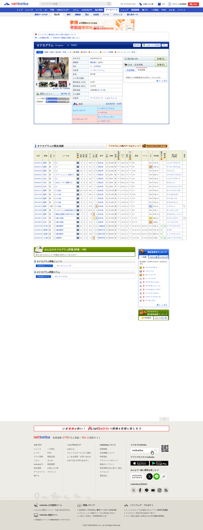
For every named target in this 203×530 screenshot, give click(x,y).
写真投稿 (66, 88)
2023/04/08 (38, 234)
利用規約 (103, 457)
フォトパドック (122, 52)
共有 (137, 45)
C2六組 (58, 202)
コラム (76, 10)
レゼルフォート (111, 98)
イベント (182, 10)
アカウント (52, 472)
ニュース (29, 10)
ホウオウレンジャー (174, 214)
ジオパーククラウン (174, 238)
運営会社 (103, 476)
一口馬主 (155, 10)
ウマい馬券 (38, 457)
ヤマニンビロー (173, 218)
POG (164, 10)
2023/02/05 (38, 238)
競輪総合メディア (52, 520)
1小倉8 (45, 238)
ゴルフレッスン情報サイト (97, 513)
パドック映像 (106, 52)
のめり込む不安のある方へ (78, 460)
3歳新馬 (59, 238)
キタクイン (171, 183)
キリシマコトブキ (173, 190)
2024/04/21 (38, 175)
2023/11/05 (38, 194)
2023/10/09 (38, 210)
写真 (64, 52)
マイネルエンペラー (153, 289)
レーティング (163, 257)
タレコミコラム (61, 276)
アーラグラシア (96, 98)
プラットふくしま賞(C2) (65, 175)
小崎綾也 (101, 226)
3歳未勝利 (59, 226)
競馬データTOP (41, 15)
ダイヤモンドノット (153, 286)
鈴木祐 (100, 163)
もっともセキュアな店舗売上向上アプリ (147, 510)
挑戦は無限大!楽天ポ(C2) (65, 214)
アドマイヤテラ (151, 267)
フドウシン (171, 206)
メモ (70, 52)
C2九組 (58, 190)
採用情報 (103, 449)
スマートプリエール (153, 297)
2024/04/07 (38, 183)
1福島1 (45, 234)
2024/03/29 (38, 187)
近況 (133, 52)
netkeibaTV (86, 10)
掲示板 (58, 52)
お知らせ (70, 449)
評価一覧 (66, 94)
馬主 (87, 15)
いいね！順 (161, 318)
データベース (112, 10)
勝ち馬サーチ (132, 15)
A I (46, 10)
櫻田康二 (93, 62)
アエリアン (171, 171)
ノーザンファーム (97, 70)
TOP (40, 52)
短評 (84, 52)
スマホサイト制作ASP (141, 513)
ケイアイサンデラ (173, 226)
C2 (57, 163)
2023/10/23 (38, 202)
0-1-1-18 (101, 90)
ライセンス (104, 472)
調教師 (78, 15)
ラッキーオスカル (173, 167)
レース (39, 10)
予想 (52, 10)
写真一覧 (58, 88)
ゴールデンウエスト (174, 175)
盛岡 (45, 163)
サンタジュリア (173, 210)
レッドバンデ (150, 278)
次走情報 (130, 70)
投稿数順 (146, 318)
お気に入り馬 (52, 468)
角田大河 (101, 230)
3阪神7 (45, 230)
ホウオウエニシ (173, 202)
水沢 (45, 175)
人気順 (144, 257)
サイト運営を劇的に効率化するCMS (145, 516)
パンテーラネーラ (173, 163)
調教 (76, 52)
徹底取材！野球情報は (97, 510)
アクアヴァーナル (152, 282)
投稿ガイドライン (107, 464)
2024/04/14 (38, 179)
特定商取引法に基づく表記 (111, 468)
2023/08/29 (38, 222)
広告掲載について (107, 453)
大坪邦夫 (97, 66)
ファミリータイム (152, 293)
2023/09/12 (38, 218)
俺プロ (145, 10)
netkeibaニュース (44, 266)
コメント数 (153, 257)
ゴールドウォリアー (174, 187)
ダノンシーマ (150, 275)
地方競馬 (99, 10)
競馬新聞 (135, 10)
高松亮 (100, 167)
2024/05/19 (38, 163)
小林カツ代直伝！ (92, 516)
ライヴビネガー (173, 194)
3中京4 (45, 226)
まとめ (172, 10)
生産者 (96, 15)
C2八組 (58, 194)
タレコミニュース (64, 266)
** (118, 163)
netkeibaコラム (43, 276)
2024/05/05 (38, 171)
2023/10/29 (38, 198)
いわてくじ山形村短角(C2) (66, 210)
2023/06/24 (38, 230)
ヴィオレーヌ (172, 198)
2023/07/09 (38, 226)
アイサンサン (150, 300)
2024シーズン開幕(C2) (64, 183)
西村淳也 (101, 238)
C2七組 (58, 206)
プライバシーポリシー (109, 460)
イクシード (149, 271)
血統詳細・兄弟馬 (115, 104)
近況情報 (141, 70)
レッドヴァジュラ (173, 234)
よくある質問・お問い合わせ (79, 457)
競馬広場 (51, 457)
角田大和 (101, 234)
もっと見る (163, 81)
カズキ (169, 230)
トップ (20, 10)
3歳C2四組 (60, 218)
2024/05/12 (38, 167)
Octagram (59, 45)
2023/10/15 (38, 206)
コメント (93, 52)
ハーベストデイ (173, 222)
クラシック (118, 15)
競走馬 (57, 15)
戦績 (46, 52)
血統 (52, 52)
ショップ (124, 10)
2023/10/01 (38, 214)
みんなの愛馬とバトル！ (53, 510)
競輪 (193, 4)
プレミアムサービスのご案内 (79, 453)
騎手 (69, 15)
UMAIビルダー (63, 10)
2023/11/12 (38, 190)
